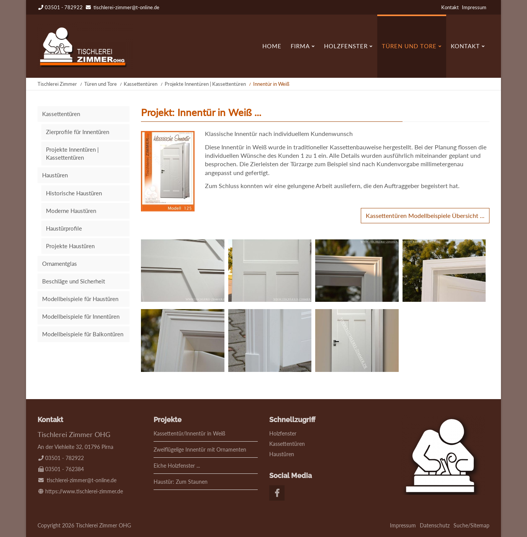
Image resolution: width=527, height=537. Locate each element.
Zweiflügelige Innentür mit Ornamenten (200, 449)
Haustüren (55, 175)
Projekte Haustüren (70, 245)
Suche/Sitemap (471, 525)
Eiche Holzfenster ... (177, 465)
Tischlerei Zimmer (57, 84)
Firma (300, 46)
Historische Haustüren (74, 193)
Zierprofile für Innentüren (77, 131)
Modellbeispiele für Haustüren (80, 298)
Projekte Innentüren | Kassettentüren (205, 84)
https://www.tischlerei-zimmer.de (84, 491)
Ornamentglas (59, 263)
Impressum (474, 7)
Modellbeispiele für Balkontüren (82, 334)
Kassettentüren (140, 84)
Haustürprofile (64, 228)
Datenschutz (435, 525)
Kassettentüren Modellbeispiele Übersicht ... (425, 215)
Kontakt (450, 7)
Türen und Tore (409, 46)
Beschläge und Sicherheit (73, 281)
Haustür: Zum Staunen (181, 481)
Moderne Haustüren (71, 210)
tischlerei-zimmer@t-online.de (126, 7)
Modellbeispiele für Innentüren (80, 316)
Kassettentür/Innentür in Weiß (189, 433)
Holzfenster (346, 46)
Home (272, 46)
